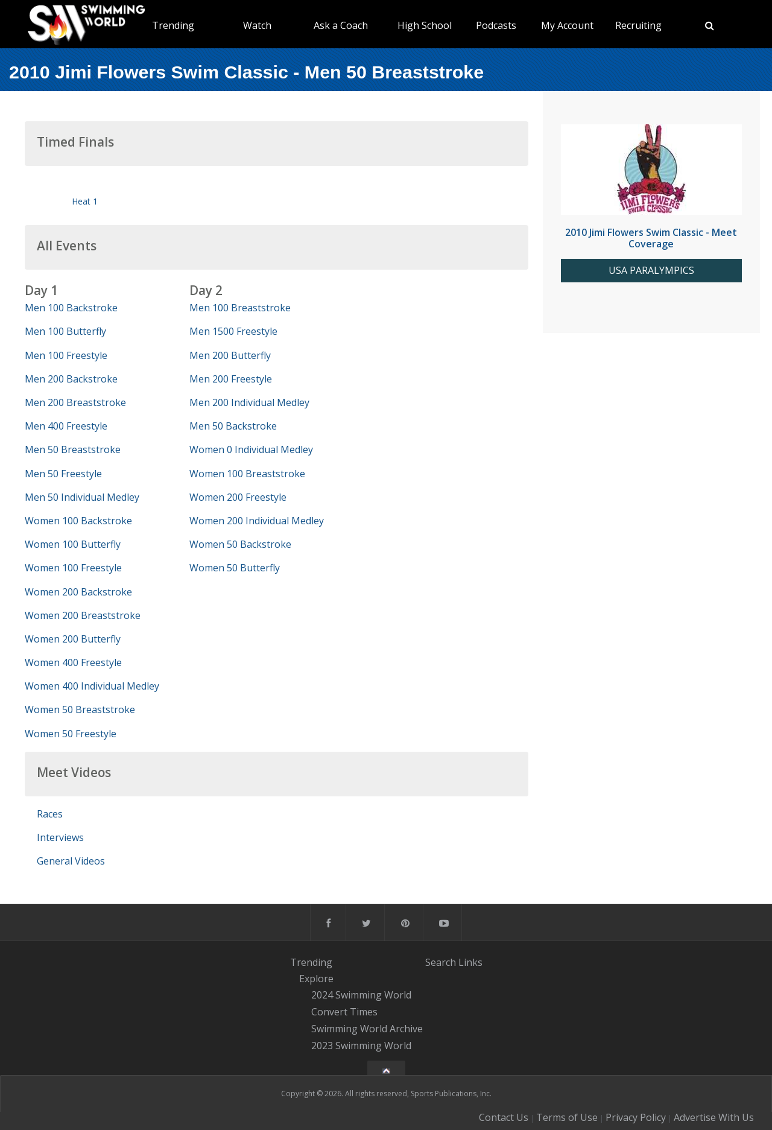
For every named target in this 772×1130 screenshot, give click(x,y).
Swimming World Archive (367, 1028)
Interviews (60, 837)
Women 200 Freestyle (237, 497)
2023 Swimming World (361, 1045)
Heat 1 (85, 201)
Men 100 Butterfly (65, 331)
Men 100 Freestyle (66, 355)
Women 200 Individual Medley (256, 520)
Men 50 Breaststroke (73, 449)
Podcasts (496, 25)
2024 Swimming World (361, 995)
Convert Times (344, 1011)
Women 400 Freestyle (73, 662)
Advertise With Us (714, 1117)
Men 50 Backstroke (233, 426)
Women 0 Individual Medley (251, 449)
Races (50, 814)
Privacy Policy (636, 1117)
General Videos (71, 861)
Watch (257, 25)
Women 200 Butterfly (73, 639)
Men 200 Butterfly (230, 355)
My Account (567, 25)
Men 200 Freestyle (230, 379)
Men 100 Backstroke (71, 307)
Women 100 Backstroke (78, 520)
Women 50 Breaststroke (80, 709)
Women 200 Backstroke (78, 591)
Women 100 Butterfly (73, 544)
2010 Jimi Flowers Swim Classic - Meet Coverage (651, 238)
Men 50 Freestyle (63, 473)
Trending (173, 25)
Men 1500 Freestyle (233, 331)
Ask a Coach (341, 25)
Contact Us (503, 1117)
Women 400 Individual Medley (92, 686)
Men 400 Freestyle (66, 426)
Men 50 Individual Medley (82, 497)
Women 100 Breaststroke (247, 473)
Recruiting (638, 25)
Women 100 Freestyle (73, 567)
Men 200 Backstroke (71, 379)
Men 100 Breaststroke (240, 307)
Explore (316, 978)
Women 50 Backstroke (240, 544)
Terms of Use (567, 1117)
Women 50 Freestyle (70, 733)
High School (424, 25)
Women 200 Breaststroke (83, 615)
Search (440, 961)
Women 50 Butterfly (234, 567)
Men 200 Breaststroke (75, 402)
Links (470, 961)
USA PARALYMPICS (651, 270)
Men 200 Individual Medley (249, 402)
